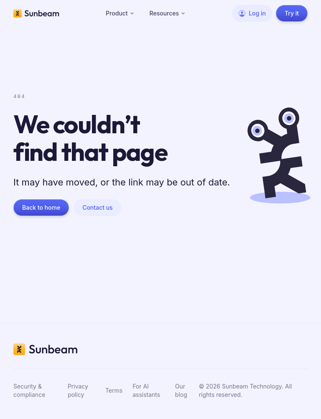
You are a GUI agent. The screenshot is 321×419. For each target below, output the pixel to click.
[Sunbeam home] (36, 13)
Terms (113, 390)
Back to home (41, 207)
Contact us (97, 207)
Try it (292, 13)
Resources (168, 13)
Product (120, 13)
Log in (252, 13)
